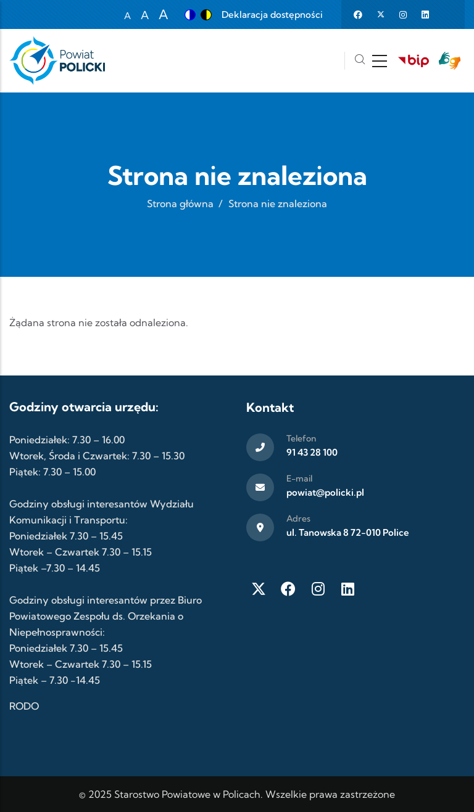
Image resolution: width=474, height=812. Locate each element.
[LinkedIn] (347, 588)
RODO (24, 706)
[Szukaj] (360, 61)
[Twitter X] (258, 588)
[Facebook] (288, 588)
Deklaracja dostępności (272, 14)
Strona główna (180, 203)
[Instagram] (318, 588)
